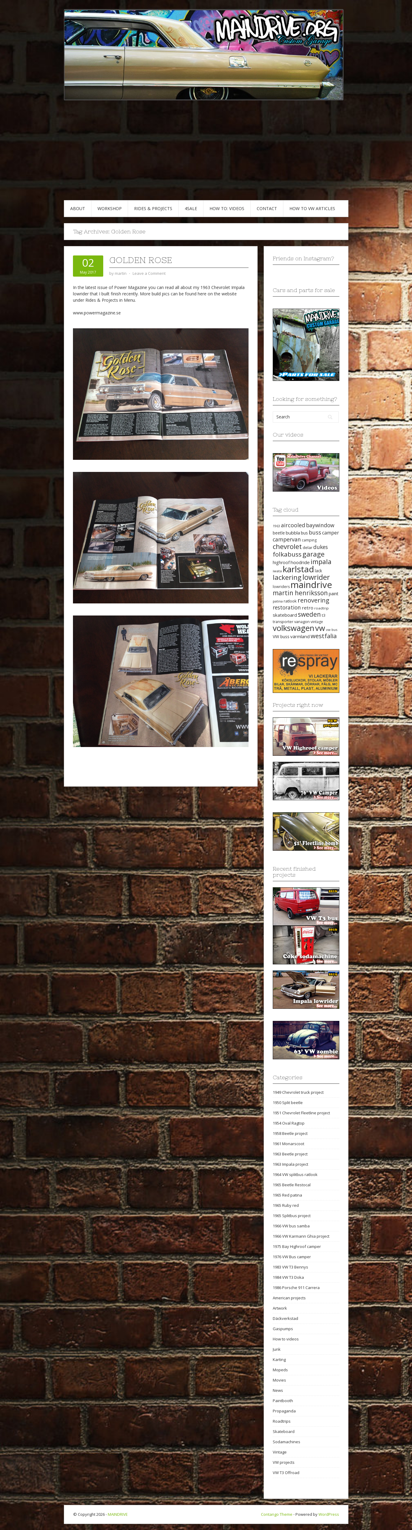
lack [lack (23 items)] (318, 570)
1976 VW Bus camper (292, 1256)
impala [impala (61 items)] (321, 561)
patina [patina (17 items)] (278, 601)
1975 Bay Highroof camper (297, 1246)
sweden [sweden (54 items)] (309, 614)
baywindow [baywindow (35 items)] (320, 525)
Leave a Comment (149, 273)
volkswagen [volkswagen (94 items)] (293, 628)
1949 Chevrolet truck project (298, 1092)
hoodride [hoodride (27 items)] (300, 562)
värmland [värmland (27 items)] (300, 636)
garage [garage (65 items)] (313, 554)
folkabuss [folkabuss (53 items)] (287, 554)
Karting (279, 1359)
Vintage (280, 1452)
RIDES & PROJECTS (153, 208)
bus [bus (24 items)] (304, 533)
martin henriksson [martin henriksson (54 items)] (300, 593)
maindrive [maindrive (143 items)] (311, 585)
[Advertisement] (206, 154)
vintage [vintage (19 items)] (317, 621)
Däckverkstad (285, 1318)
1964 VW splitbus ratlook (295, 1174)
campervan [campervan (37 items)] (287, 539)
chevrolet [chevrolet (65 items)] (287, 546)
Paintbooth (283, 1400)
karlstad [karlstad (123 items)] (298, 569)
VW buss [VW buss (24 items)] (281, 636)
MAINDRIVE (118, 1514)
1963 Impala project (290, 1164)
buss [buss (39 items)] (315, 532)
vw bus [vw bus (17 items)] (331, 629)
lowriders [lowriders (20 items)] (281, 586)
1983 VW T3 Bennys (290, 1267)
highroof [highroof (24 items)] (281, 562)
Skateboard (284, 1431)
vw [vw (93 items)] (320, 628)
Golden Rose (140, 260)
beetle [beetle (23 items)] (279, 533)
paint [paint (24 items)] (333, 593)
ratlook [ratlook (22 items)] (290, 601)
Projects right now (298, 705)
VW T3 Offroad (286, 1472)
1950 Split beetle (288, 1102)
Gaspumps (283, 1328)
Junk (277, 1349)
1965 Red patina (287, 1195)
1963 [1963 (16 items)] (276, 526)
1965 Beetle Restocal (292, 1184)
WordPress (328, 1514)
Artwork (280, 1308)
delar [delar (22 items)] (307, 547)
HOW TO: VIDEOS (226, 208)
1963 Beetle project (290, 1154)
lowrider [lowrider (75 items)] (316, 577)
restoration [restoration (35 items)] (287, 607)
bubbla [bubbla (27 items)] (293, 533)
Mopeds (280, 1369)
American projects (289, 1298)
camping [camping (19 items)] (309, 540)
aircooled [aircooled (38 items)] (293, 525)
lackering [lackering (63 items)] (287, 577)
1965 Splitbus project (292, 1215)
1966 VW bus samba (291, 1226)
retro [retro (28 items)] (307, 608)
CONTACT (267, 208)
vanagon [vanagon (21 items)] (302, 621)
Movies (279, 1380)
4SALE (191, 208)
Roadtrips (282, 1421)
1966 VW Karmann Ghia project (301, 1236)
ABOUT (77, 208)
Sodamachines (286, 1441)
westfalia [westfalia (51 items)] (324, 636)
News (278, 1390)
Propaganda (284, 1411)
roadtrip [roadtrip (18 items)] (321, 608)
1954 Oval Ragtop (289, 1123)
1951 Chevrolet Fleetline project (301, 1113)
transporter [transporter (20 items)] (283, 621)
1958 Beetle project (290, 1133)
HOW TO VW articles (312, 208)
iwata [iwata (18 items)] (277, 571)
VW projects (284, 1462)
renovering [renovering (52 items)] (313, 600)
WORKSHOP (109, 208)
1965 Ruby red (286, 1205)
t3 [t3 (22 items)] (323, 615)
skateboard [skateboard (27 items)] (285, 615)
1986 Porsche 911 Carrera (296, 1287)
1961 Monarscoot (288, 1143)
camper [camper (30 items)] (330, 532)
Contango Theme (276, 1514)
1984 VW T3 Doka (288, 1277)
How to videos (286, 1339)
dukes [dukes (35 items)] (320, 547)
